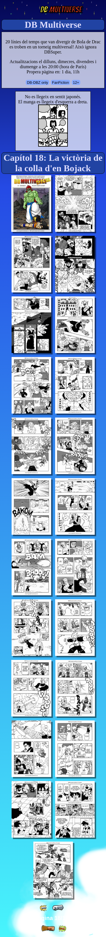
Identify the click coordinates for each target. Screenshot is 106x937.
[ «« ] (44, 908)
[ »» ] (62, 928)
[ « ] (57, 908)
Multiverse (61, 9)
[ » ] (48, 928)
